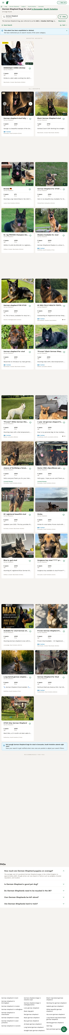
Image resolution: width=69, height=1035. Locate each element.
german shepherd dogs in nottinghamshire (32, 1004)
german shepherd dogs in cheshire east (32, 999)
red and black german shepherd (57, 1029)
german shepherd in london (10, 1006)
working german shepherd (55, 1022)
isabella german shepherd (54, 1006)
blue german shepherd (31, 1021)
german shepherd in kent (9, 998)
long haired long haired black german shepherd (56, 1018)
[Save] (30, 68)
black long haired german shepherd (54, 999)
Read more (62, 21)
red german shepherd (31, 1014)
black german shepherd (31, 1017)
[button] (17, 104)
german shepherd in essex (10, 1017)
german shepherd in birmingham (8, 1002)
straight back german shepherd (34, 1030)
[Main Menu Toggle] (3, 2)
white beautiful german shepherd (54, 1010)
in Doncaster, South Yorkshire (45, 9)
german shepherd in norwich (10, 1026)
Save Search (7, 25)
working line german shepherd (56, 1003)
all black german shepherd (32, 1024)
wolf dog (49, 1026)
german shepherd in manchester (8, 1013)
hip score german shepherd (55, 1014)
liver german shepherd (31, 1008)
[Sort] (63, 25)
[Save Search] (64, 1029)
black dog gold (29, 1011)
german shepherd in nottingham (11, 1009)
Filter (63, 17)
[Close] (66, 30)
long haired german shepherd (33, 1027)
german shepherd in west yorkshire (9, 1021)
